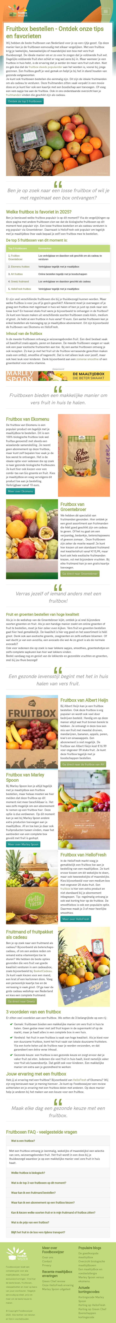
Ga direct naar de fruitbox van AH (83, 764)
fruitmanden (13, 95)
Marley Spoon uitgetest (56, 1289)
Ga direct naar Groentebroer (80, 573)
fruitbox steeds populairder (45, 67)
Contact (47, 1261)
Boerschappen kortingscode (87, 1315)
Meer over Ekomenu (20, 491)
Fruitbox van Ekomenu (27, 419)
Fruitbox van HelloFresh (83, 855)
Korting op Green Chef (92, 1309)
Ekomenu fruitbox (20, 266)
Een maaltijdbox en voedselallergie (90, 1271)
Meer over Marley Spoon (23, 844)
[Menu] (105, 11)
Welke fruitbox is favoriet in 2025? (38, 212)
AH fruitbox (17, 274)
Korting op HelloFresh (91, 1305)
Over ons (47, 1257)
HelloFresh (79, 1080)
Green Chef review (53, 1281)
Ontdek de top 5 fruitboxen (25, 101)
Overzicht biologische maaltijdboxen (91, 1263)
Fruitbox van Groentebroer (73, 506)
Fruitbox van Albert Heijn (84, 700)
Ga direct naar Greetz (21, 1001)
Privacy (46, 1265)
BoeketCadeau (43, 971)
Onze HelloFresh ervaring (58, 1285)
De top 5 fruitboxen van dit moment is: (37, 240)
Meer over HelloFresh (75, 919)
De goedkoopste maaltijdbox (88, 1255)
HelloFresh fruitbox (21, 289)
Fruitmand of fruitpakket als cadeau (29, 934)
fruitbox (65, 888)
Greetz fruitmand (20, 281)
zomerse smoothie (87, 359)
